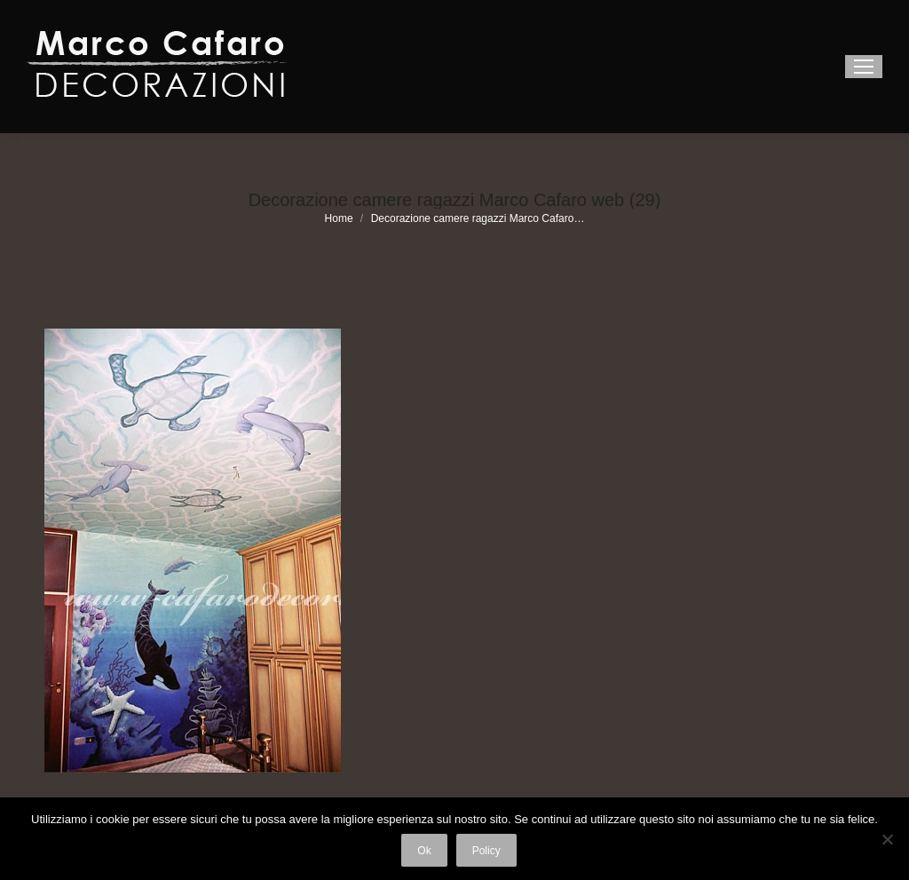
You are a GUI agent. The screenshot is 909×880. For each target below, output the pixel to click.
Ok (424, 850)
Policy (486, 850)
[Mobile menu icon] (863, 66)
